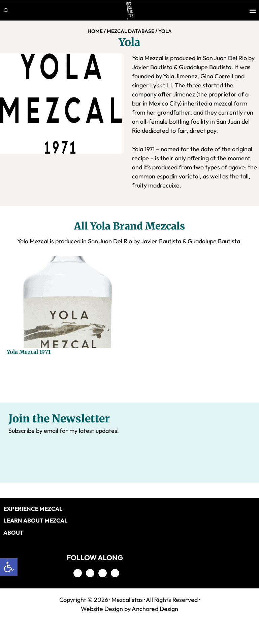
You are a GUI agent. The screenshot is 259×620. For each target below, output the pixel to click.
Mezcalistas (127, 600)
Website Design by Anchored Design (129, 609)
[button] (9, 567)
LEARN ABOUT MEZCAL (35, 520)
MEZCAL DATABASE (130, 31)
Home (95, 31)
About (13, 532)
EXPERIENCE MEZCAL (33, 508)
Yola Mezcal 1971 (29, 351)
